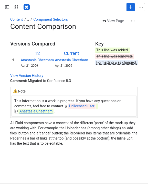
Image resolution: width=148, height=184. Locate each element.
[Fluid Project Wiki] (27, 7)
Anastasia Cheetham (37, 60)
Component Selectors (51, 19)
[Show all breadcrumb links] (27, 19)
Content (16, 19)
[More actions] (133, 21)
